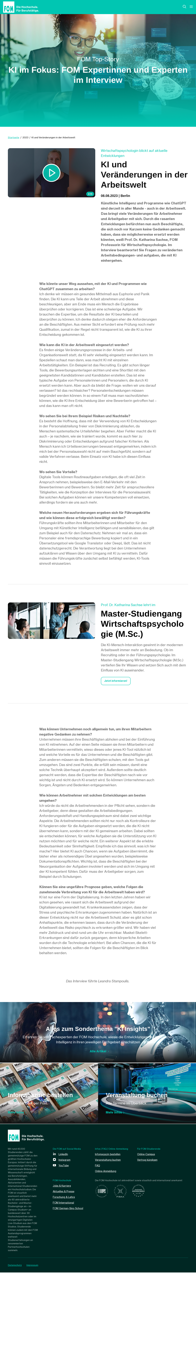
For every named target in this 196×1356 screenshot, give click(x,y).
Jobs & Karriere (63, 1269)
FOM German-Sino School (70, 1291)
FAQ (98, 1249)
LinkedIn (64, 1237)
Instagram (65, 1243)
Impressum (34, 1348)
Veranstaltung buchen (109, 1243)
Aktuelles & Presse (65, 1275)
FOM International (65, 1286)
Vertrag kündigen (148, 1243)
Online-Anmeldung (107, 1254)
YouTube (64, 1249)
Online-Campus (147, 1237)
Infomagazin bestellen (109, 1237)
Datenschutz (15, 1348)
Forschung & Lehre (65, 1280)
